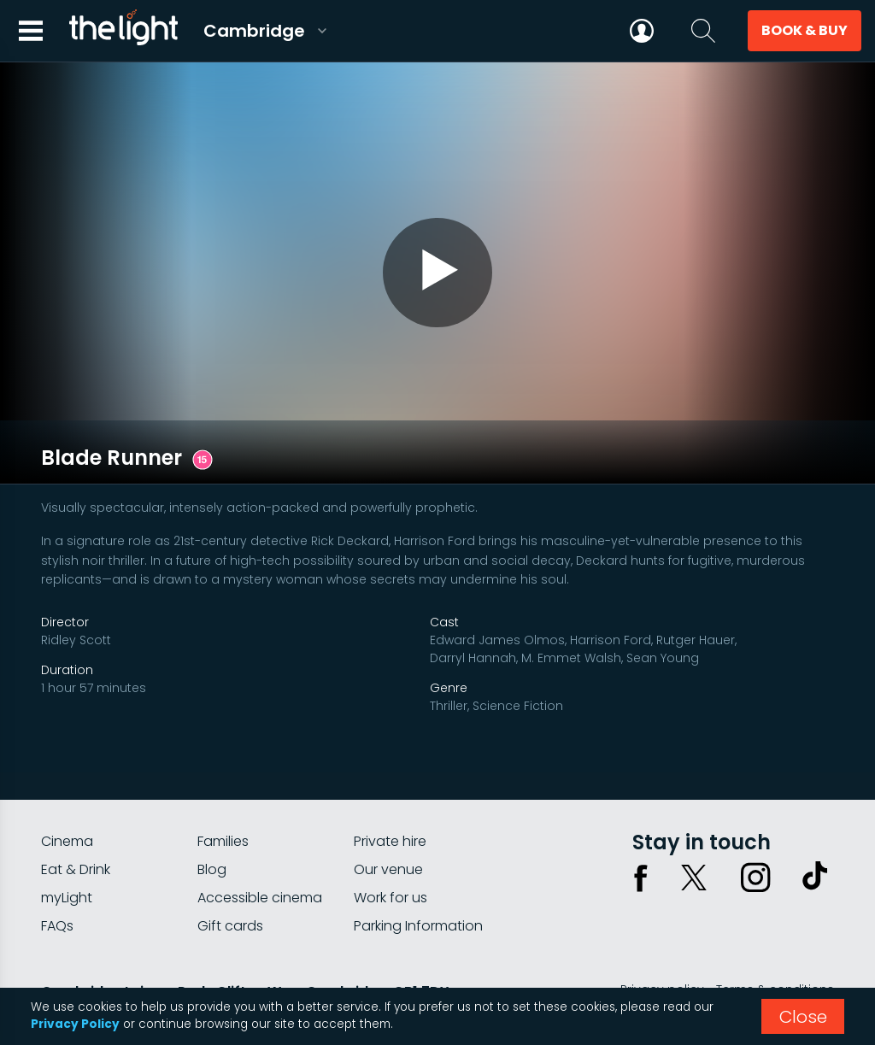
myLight (66, 840)
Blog (211, 812)
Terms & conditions (775, 932)
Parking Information (418, 868)
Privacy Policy (75, 1024)
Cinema (67, 784)
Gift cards (230, 868)
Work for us (390, 840)
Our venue (388, 812)
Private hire (390, 784)
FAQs (57, 868)
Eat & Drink (75, 812)
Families (223, 784)
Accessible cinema (259, 840)
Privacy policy (662, 932)
